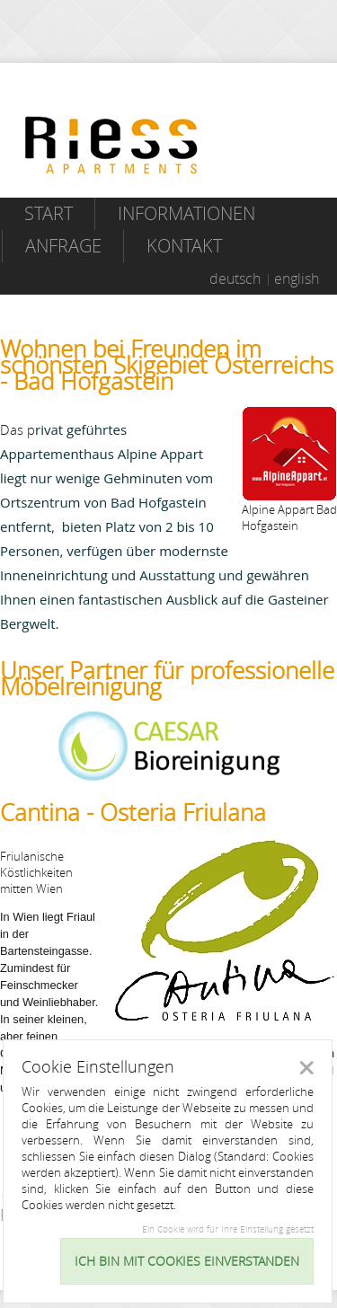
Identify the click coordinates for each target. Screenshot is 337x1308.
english (296, 278)
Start (48, 213)
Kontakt (184, 246)
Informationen (186, 213)
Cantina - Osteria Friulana (133, 812)
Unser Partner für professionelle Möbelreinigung (167, 679)
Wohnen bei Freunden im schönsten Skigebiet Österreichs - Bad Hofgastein (166, 365)
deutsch (235, 278)
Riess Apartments (111, 145)
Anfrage (63, 246)
